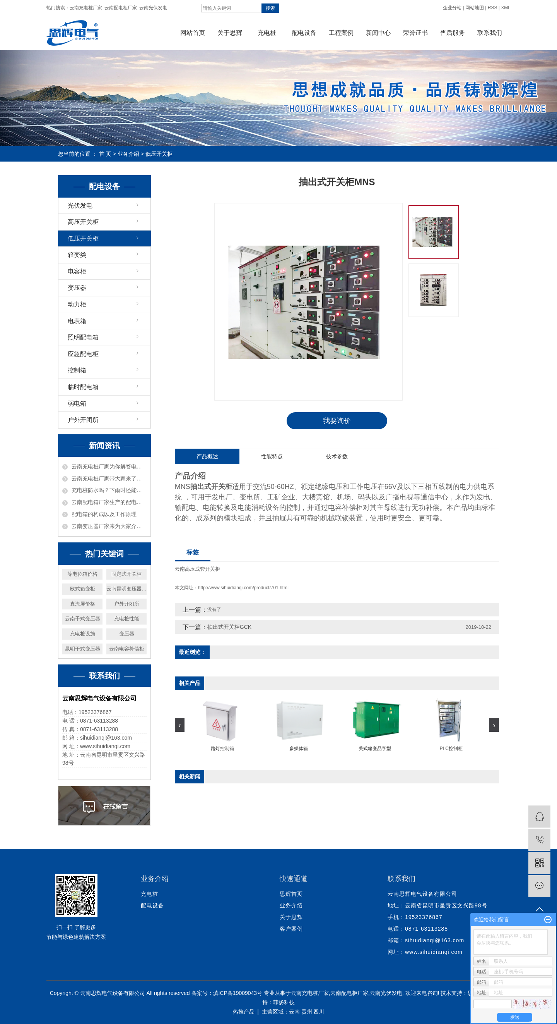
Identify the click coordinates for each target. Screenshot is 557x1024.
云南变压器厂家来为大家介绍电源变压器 (109, 526)
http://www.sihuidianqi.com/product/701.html (243, 588)
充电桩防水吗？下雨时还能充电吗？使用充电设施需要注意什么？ (109, 490)
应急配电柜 (83, 354)
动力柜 (77, 304)
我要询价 (337, 421)
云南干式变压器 (82, 618)
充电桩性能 (126, 618)
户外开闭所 (83, 419)
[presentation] (180, 725)
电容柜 (77, 271)
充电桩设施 (82, 634)
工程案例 (341, 32)
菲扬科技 (284, 1002)
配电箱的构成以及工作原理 (104, 514)
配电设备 (304, 32)
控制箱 (77, 370)
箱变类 (77, 254)
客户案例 (291, 929)
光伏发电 (80, 205)
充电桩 (267, 32)
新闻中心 (378, 32)
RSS (492, 7)
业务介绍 (128, 154)
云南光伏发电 (153, 7)
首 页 (105, 154)
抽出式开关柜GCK (229, 627)
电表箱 (77, 321)
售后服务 (452, 32)
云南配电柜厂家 (120, 7)
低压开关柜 (159, 154)
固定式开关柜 (126, 574)
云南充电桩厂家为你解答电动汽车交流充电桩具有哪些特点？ (109, 466)
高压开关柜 (83, 222)
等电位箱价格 (82, 574)
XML (506, 7)
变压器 (77, 287)
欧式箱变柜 (82, 589)
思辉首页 (291, 894)
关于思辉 (229, 32)
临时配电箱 (83, 387)
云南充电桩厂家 (86, 7)
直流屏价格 (82, 604)
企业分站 (452, 7)
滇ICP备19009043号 (238, 993)
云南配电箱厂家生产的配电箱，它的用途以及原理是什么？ (109, 502)
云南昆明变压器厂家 (126, 589)
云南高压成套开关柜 (197, 569)
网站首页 (192, 32)
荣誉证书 (415, 32)
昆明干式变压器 (82, 649)
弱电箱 (77, 403)
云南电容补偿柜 (126, 649)
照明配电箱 (83, 337)
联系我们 (489, 32)
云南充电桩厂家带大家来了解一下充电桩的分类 (109, 478)
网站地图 (474, 7)
